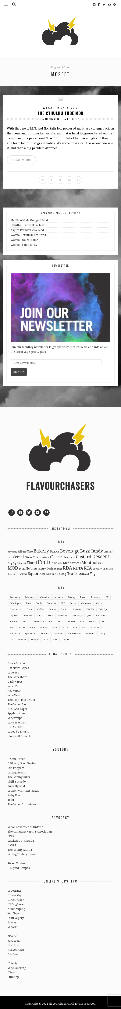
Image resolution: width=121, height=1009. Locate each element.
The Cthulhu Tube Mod (60, 112)
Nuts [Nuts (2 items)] (34, 567)
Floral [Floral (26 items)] (32, 560)
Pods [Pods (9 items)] (50, 566)
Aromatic (58, 595)
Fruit (50, 613)
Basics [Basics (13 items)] (54, 549)
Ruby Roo (14, 793)
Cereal (73, 601)
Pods (32, 625)
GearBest (13, 943)
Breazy (12, 920)
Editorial (28, 613)
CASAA (12, 843)
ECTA (11, 834)
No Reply (73, 118)
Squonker (58, 631)
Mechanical (53, 118)
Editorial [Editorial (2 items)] (21, 561)
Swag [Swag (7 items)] (62, 572)
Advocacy (30, 595)
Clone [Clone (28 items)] (55, 554)
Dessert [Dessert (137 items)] (100, 554)
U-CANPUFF (15, 725)
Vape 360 (13, 670)
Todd (11, 798)
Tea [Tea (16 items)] (70, 571)
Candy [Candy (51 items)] (97, 549)
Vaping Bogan (17, 770)
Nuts (12, 625)
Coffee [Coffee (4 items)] (64, 555)
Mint (51, 619)
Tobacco (22, 637)
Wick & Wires (17, 720)
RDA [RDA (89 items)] (67, 566)
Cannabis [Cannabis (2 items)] (108, 550)
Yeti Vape (14, 911)
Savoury (95, 625)
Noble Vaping (16, 907)
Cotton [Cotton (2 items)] (72, 555)
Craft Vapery (16, 916)
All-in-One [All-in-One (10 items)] (25, 549)
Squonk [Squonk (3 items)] (23, 572)
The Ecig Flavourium (21, 698)
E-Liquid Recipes (19, 866)
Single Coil (15, 631)
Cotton (52, 607)
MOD (60, 619)
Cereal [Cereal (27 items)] (18, 554)
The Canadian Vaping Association (30, 829)
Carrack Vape (16, 661)
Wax (45, 637)
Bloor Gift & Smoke (20, 734)
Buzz (28, 601)
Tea (11, 637)
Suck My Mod (16, 784)
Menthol (14, 619)
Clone (30, 607)
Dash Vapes (15, 679)
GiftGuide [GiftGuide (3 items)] (57, 561)
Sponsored (30, 631)
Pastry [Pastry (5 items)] (42, 566)
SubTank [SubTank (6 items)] (52, 572)
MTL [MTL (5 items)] (22, 566)
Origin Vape (15, 893)
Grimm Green (17, 757)
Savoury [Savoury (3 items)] (97, 566)
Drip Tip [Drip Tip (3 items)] (12, 561)
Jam (89, 613)
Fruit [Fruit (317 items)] (44, 560)
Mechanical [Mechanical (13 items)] (72, 561)
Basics (83, 595)
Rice (75, 625)
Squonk (45, 631)
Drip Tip (102, 607)
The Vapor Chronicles (22, 802)
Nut (103, 619)
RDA (55, 625)
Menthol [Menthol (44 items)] (89, 560)
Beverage (96, 595)
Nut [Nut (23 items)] (28, 566)
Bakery (71, 595)
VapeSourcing (17, 966)
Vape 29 (13, 684)
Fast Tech (14, 938)
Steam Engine (17, 861)
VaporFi (13, 925)
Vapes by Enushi (18, 729)
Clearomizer (16, 607)
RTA (84, 625)
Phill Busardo (17, 779)
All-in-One (44, 595)
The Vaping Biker (19, 775)
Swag (102, 631)
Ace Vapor (14, 689)
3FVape (12, 934)
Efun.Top (13, 975)
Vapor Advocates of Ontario (25, 825)
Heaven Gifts (16, 948)
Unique (35, 637)
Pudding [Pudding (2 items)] (58, 567)
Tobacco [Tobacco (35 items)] (81, 571)
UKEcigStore (16, 902)
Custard (64, 607)
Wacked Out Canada (21, 838)
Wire (55, 637)
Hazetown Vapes (18, 666)
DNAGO (90, 607)
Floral (40, 613)
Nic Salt (93, 619)
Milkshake (39, 619)
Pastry (22, 625)
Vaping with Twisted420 (23, 789)
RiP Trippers (16, 766)
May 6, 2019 (69, 107)
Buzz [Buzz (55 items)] (85, 549)
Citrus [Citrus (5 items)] (28, 555)
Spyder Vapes (16, 711)
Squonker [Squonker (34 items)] (37, 571)
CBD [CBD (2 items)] (10, 555)
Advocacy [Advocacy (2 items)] (12, 550)
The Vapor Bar (17, 702)
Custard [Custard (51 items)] (83, 554)
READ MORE (21, 159)
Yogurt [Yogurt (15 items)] (95, 571)
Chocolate (86, 601)
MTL (82, 619)
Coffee (40, 607)
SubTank (90, 631)
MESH (26, 619)
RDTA (65, 625)
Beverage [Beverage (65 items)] (69, 549)
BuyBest (13, 952)
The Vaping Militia (20, 848)
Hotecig (12, 961)
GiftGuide (62, 613)
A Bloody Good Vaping (22, 761)
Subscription (74, 631)
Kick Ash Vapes (17, 707)
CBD (63, 601)
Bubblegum (15, 601)
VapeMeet (14, 693)
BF (107, 595)
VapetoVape (15, 716)
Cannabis (51, 601)
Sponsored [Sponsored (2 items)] (13, 572)
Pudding (44, 625)
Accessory (15, 595)
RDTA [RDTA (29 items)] (78, 566)
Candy (39, 601)
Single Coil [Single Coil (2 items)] (108, 567)
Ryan (50, 107)
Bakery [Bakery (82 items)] (41, 549)
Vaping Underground (22, 852)
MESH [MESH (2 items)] (101, 561)
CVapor (12, 970)
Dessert (77, 607)
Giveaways (77, 613)
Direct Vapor (16, 898)
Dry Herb (14, 613)
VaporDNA (14, 888)
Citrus (99, 601)
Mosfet (71, 619)
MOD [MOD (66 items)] (13, 566)
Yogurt (65, 637)
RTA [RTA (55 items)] (88, 566)
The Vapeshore (17, 675)
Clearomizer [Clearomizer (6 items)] (41, 555)
